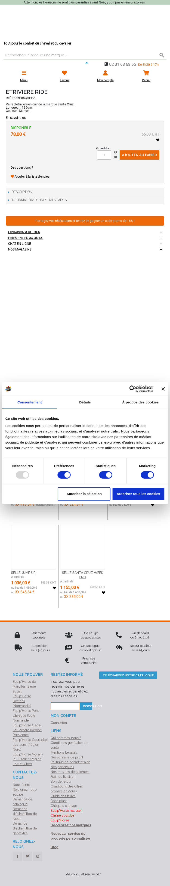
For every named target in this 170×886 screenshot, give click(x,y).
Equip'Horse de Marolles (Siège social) (24, 686)
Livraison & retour (24, 232)
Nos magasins (19, 249)
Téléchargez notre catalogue (128, 675)
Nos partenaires (62, 767)
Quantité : (103, 148)
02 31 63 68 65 (122, 64)
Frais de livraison (63, 777)
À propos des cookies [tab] (140, 402)
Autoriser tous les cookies (138, 494)
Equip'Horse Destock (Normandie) (22, 701)
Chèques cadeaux (64, 806)
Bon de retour (61, 781)
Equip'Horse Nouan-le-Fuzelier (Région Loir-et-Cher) (28, 759)
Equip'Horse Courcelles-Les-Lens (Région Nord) (31, 744)
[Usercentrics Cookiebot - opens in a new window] (132, 388)
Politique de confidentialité (70, 762)
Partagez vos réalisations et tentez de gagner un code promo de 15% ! (85, 221)
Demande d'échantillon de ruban (25, 813)
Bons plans (59, 801)
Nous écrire (21, 785)
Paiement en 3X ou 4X (25, 238)
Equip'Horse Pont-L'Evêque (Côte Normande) (26, 715)
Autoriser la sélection (84, 494)
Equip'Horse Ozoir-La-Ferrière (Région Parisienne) (27, 730)
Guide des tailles (63, 796)
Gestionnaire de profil (67, 757)
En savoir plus (16, 117)
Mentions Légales (64, 752)
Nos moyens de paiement (70, 772)
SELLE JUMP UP (23, 573)
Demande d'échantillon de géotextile (25, 828)
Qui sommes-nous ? (66, 738)
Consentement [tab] (29, 402)
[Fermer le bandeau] (163, 388)
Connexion (59, 723)
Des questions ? (22, 167)
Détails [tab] (85, 402)
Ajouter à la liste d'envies (30, 176)
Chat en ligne (19, 243)
